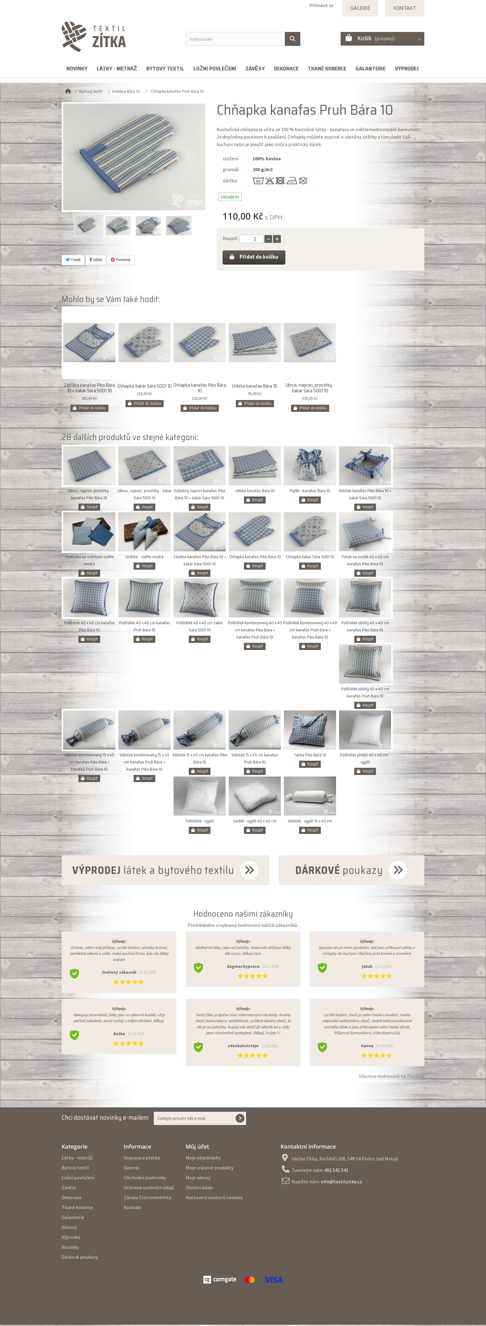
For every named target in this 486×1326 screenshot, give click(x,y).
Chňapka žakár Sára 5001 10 (144, 387)
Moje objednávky (203, 1159)
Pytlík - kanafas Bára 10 (310, 492)
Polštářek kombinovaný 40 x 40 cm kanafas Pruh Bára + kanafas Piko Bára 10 (310, 631)
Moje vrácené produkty (209, 1169)
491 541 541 (336, 1171)
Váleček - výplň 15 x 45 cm (310, 822)
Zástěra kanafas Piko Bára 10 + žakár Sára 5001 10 (89, 389)
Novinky (76, 68)
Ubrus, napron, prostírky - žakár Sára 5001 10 (310, 389)
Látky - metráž (117, 68)
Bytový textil (165, 68)
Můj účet (197, 1147)
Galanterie (371, 68)
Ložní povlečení (214, 68)
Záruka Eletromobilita (147, 1198)
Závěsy (255, 68)
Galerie (131, 1169)
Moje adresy (198, 1179)
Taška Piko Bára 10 (310, 756)
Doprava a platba (142, 1159)
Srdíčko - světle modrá (144, 558)
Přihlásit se (321, 5)
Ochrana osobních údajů (149, 1189)
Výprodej (407, 68)
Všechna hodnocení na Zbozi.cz (391, 1077)
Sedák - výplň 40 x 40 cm (254, 822)
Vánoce (69, 1228)
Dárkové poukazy (80, 1258)
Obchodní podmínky (145, 1179)
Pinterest (120, 259)
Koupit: (230, 238)
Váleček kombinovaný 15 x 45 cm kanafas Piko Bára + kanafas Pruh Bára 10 (89, 763)
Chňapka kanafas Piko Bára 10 (199, 389)
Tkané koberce (327, 68)
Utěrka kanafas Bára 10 (254, 387)
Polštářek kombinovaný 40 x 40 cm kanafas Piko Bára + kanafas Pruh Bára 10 (255, 631)
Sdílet (96, 259)
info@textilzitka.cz (341, 1183)
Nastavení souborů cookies (214, 1198)
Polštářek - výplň (199, 822)
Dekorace (286, 68)
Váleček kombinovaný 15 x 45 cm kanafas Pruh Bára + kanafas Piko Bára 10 (144, 763)
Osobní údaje (199, 1189)
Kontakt (133, 1208)
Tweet (73, 259)
